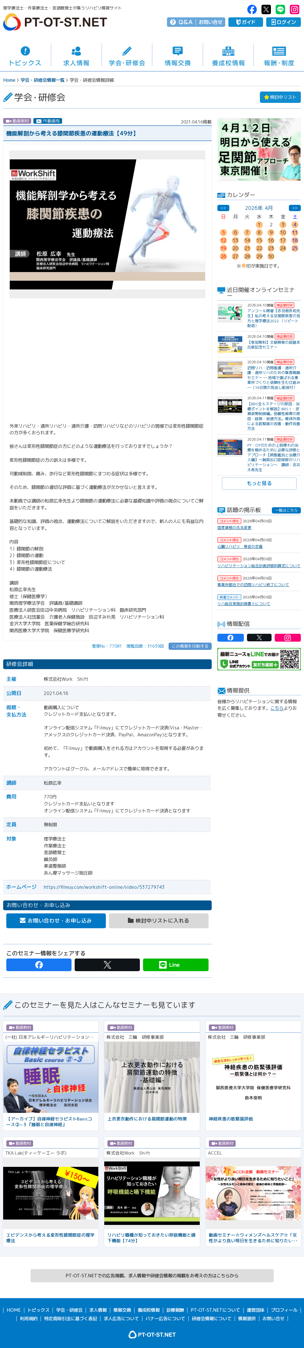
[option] (259, 149)
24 (283, 248)
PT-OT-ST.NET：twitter (266, 9)
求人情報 (76, 55)
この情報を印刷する (190, 646)
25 (295, 248)
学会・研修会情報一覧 (42, 80)
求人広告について (121, 1318)
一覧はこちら (286, 510)
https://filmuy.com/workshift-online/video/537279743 (104, 887)
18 (295, 240)
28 (247, 256)
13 (235, 240)
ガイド (245, 22)
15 (259, 240)
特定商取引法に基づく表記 (70, 1318)
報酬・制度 (279, 55)
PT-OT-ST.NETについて (215, 1310)
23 (271, 248)
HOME (14, 1310)
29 (259, 256)
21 (247, 248)
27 (235, 256)
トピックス (25, 54)
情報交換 (177, 55)
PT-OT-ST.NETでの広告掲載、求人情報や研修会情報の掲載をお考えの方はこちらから (152, 1276)
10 (283, 232)
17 (283, 240)
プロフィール (284, 1310)
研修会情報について (212, 1318)
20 (235, 248)
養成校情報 (228, 55)
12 (223, 240)
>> (294, 208)
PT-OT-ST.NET (55, 22)
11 (295, 232)
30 (271, 256)
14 (247, 240)
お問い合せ (210, 22)
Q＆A (186, 22)
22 (259, 248)
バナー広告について (165, 1318)
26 (223, 256)
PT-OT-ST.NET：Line (280, 9)
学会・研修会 (127, 55)
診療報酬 (175, 1310)
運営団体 (255, 1310)
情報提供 (247, 1318)
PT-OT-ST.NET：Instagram (294, 9)
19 (223, 248)
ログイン (283, 22)
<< (223, 208)
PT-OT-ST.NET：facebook (252, 9)
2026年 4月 (259, 208)
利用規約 (28, 1318)
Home (9, 80)
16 (271, 240)
